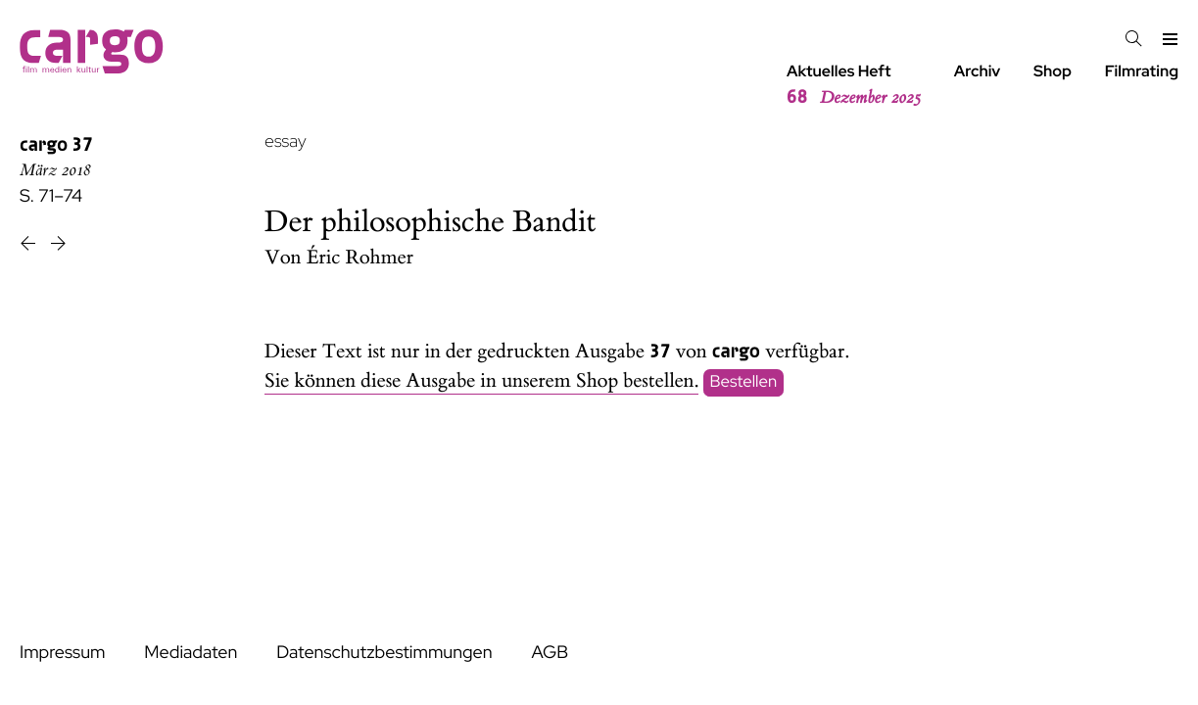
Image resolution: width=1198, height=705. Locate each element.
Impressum (62, 652)
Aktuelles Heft (854, 85)
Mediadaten (190, 652)
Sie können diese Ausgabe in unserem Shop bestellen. (481, 381)
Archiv (977, 71)
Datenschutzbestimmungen (384, 652)
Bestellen (744, 382)
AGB (549, 652)
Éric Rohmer (360, 258)
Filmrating (1141, 71)
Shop (1052, 71)
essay (285, 141)
